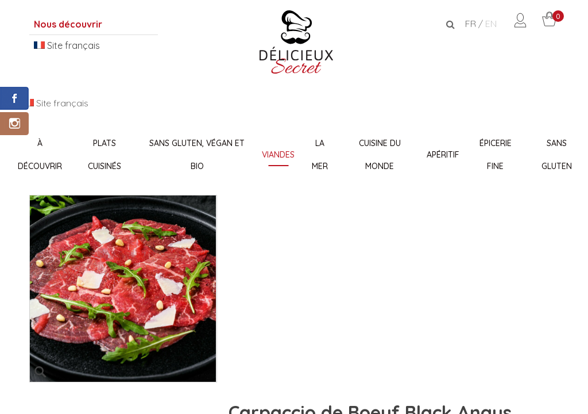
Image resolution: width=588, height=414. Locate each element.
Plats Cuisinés (104, 154)
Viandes (278, 155)
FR (470, 23)
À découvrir (40, 154)
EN (491, 23)
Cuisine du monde (380, 154)
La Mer (320, 154)
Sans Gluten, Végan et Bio (197, 154)
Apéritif (443, 155)
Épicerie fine (495, 154)
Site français (67, 45)
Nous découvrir (68, 24)
